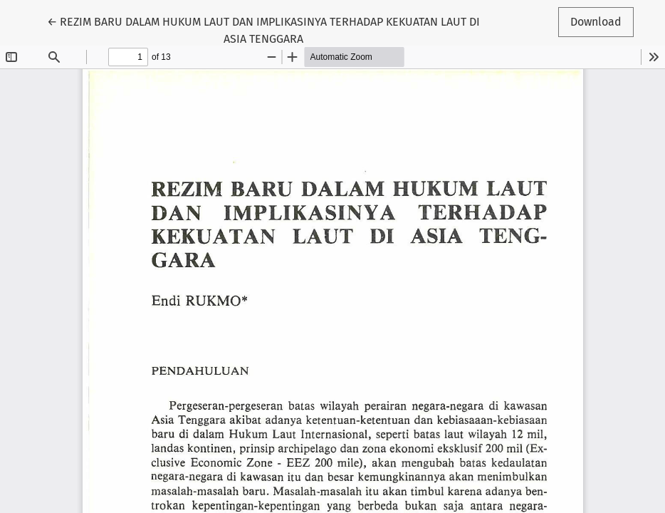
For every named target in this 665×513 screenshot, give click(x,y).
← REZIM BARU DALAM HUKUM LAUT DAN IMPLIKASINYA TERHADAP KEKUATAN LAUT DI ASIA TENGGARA (263, 29)
